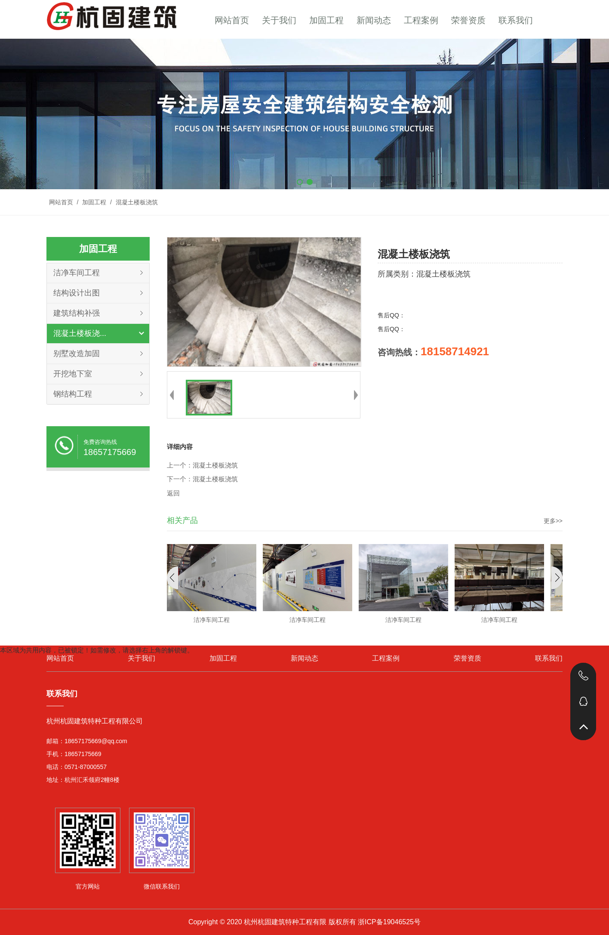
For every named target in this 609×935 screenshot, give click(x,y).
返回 (173, 493)
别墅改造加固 (76, 353)
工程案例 (421, 20)
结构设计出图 (76, 293)
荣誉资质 (468, 20)
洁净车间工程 (76, 272)
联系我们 (515, 20)
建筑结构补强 (76, 313)
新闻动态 (374, 20)
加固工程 (326, 20)
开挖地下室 (72, 373)
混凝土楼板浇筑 (136, 202)
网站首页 (232, 20)
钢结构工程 (72, 394)
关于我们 (279, 20)
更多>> (553, 520)
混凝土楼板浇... (79, 333)
